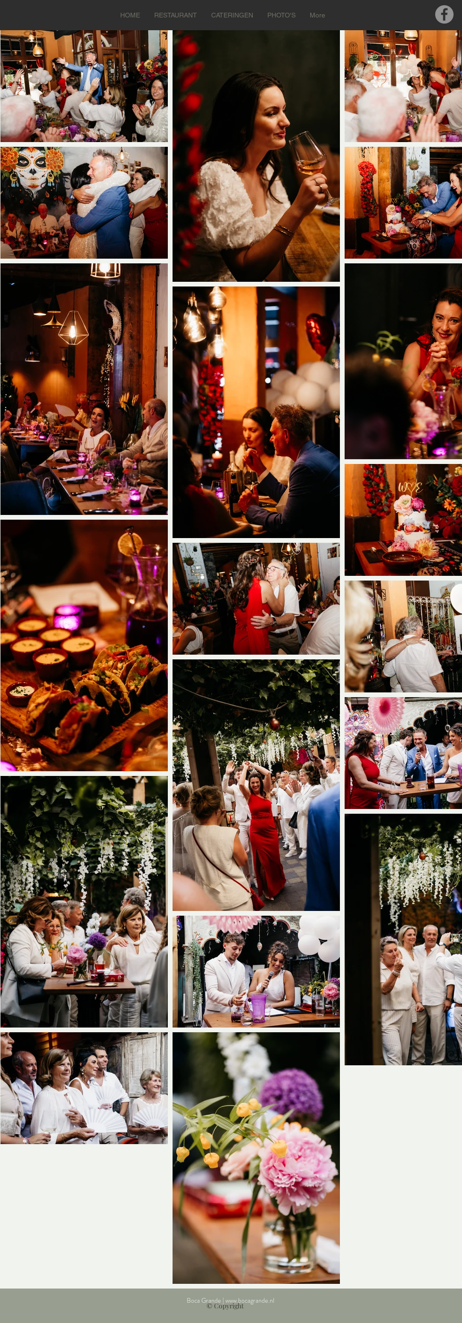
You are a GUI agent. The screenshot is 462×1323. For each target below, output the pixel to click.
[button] (175, 15)
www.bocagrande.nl (249, 1300)
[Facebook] (444, 14)
